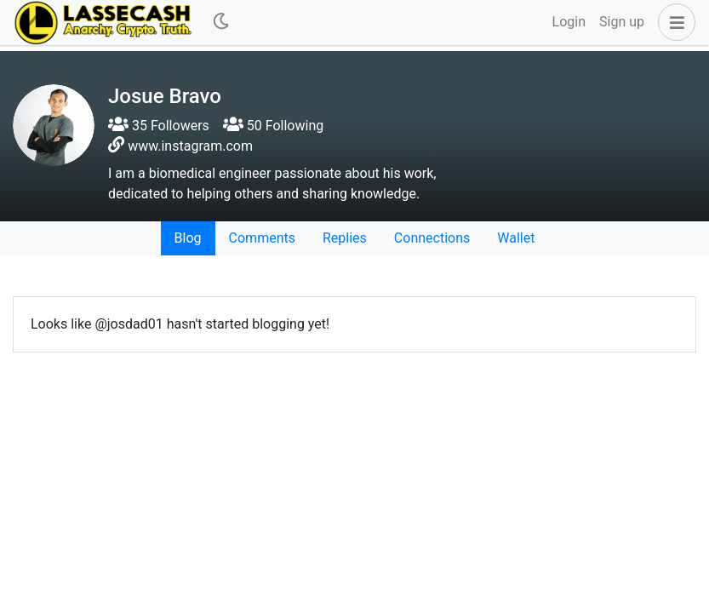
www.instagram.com (190, 146)
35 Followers (158, 125)
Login (569, 22)
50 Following (273, 125)
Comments (262, 238)
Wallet (516, 238)
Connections (432, 238)
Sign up (621, 22)
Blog (188, 238)
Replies (345, 238)
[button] (673, 22)
